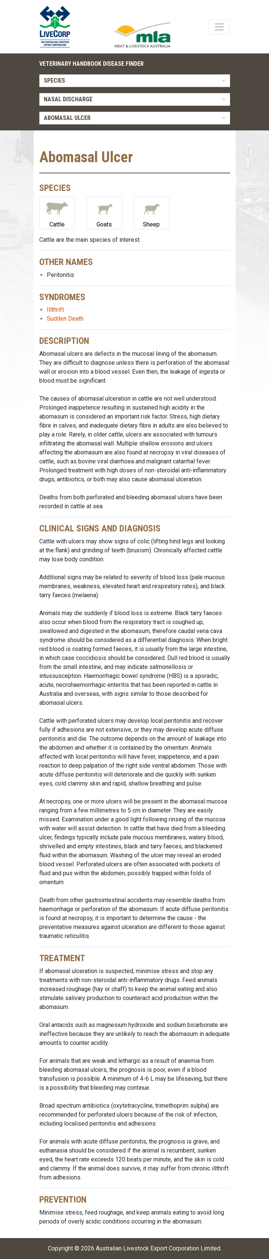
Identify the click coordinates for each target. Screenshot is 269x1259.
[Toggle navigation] (219, 26)
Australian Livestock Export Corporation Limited (158, 1248)
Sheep (151, 212)
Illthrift (55, 309)
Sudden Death (65, 318)
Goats (104, 212)
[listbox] (134, 80)
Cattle (57, 212)
